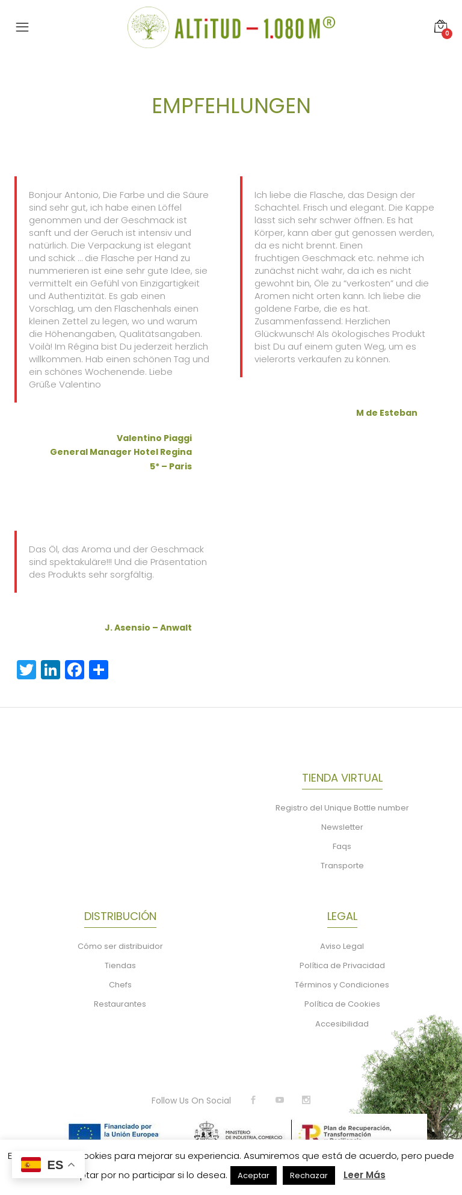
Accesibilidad (342, 1024)
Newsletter (342, 827)
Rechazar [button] (309, 1175)
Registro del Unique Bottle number (342, 808)
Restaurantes (120, 1004)
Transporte (342, 865)
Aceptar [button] (254, 1175)
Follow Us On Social (191, 1101)
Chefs (120, 984)
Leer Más (364, 1175)
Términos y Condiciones (342, 984)
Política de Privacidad (342, 965)
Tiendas (120, 965)
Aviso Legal (342, 946)
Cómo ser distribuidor (120, 946)
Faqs (342, 846)
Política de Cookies (342, 1004)
